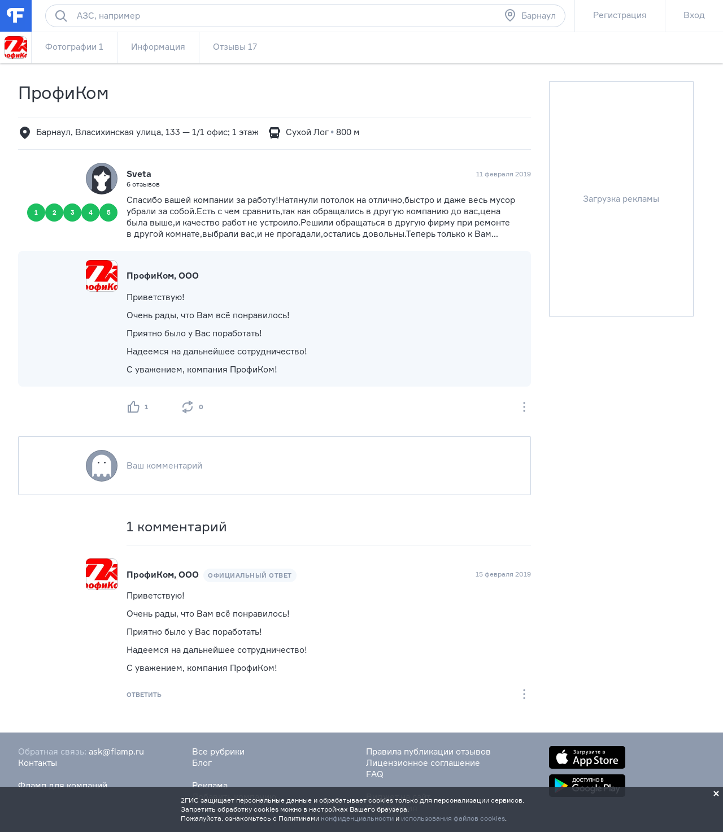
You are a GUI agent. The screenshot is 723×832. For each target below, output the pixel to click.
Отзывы (235, 46)
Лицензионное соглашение (423, 762)
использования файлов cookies (453, 818)
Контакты (37, 762)
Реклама (210, 785)
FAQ (375, 774)
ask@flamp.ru (116, 751)
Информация (158, 46)
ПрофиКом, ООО (163, 275)
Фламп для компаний (62, 785)
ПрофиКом (63, 92)
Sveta (139, 173)
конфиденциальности (357, 818)
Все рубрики (218, 751)
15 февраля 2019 (503, 574)
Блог (202, 762)
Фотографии (74, 46)
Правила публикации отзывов (428, 751)
